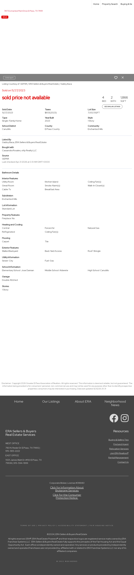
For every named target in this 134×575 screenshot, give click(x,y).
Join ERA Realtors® (119, 453)
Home (96, 4)
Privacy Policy (47, 525)
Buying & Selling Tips (119, 439)
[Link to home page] (3, 4)
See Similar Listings (112, 107)
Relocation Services (119, 448)
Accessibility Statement (72, 525)
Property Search (110, 4)
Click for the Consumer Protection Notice (67, 496)
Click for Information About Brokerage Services (67, 489)
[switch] (115, 77)
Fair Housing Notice (102, 525)
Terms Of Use (28, 525)
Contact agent (9, 78)
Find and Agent (121, 444)
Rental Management (118, 457)
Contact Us (123, 462)
